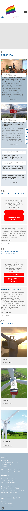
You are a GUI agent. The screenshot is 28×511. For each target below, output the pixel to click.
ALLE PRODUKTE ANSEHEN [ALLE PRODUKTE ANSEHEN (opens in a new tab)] (8, 254)
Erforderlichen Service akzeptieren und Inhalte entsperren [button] (14, 217)
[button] (2, 508)
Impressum (3, 501)
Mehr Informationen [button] (14, 209)
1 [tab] (13, 258)
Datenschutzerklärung (6, 503)
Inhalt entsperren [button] (14, 212)
